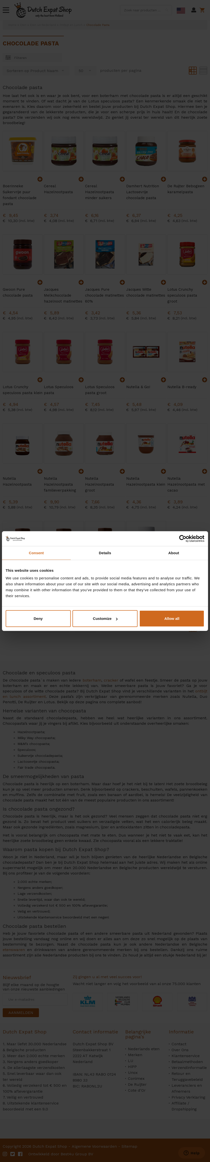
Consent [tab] (36, 553)
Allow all (171, 618)
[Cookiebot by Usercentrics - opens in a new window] (182, 538)
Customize (105, 618)
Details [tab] (105, 553)
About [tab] (173, 553)
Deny (38, 618)
